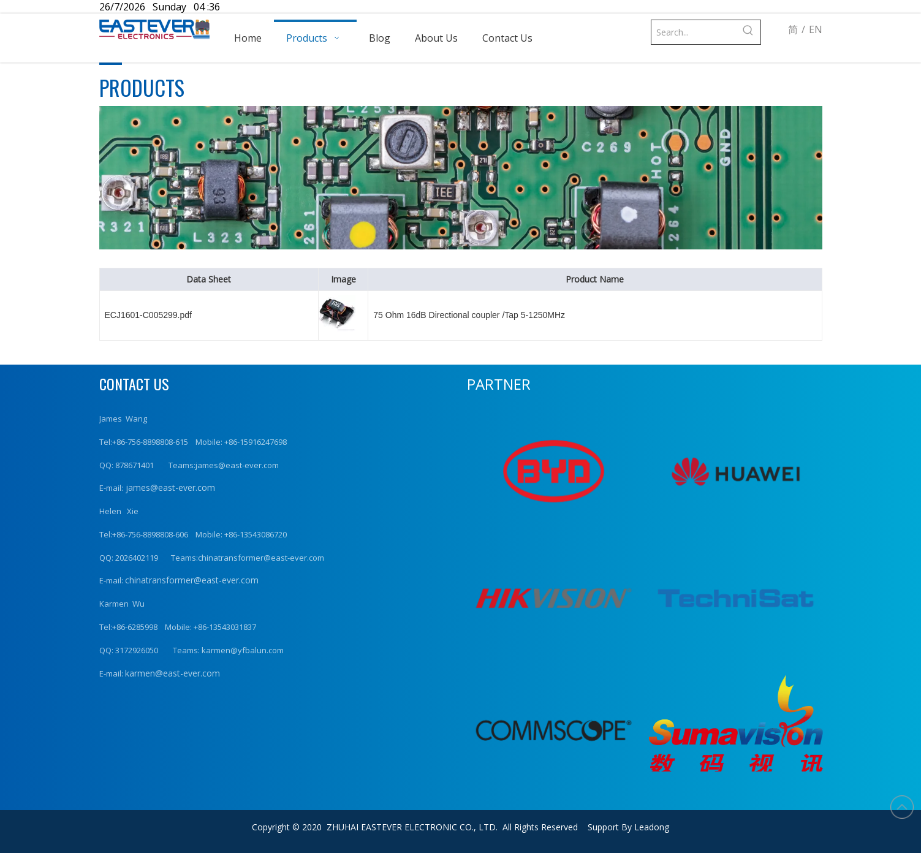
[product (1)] (460, 177)
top (902, 807)
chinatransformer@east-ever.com (192, 580)
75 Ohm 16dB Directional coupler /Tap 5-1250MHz (469, 315)
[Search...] (694, 32)
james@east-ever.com (169, 487)
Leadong (651, 827)
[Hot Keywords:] (748, 32)
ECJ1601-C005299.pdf (148, 315)
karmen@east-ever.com (172, 673)
